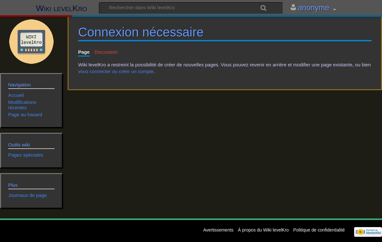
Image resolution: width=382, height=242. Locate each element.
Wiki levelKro (61, 8)
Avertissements (218, 229)
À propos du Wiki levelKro (263, 229)
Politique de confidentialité (319, 229)
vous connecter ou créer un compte (116, 71)
